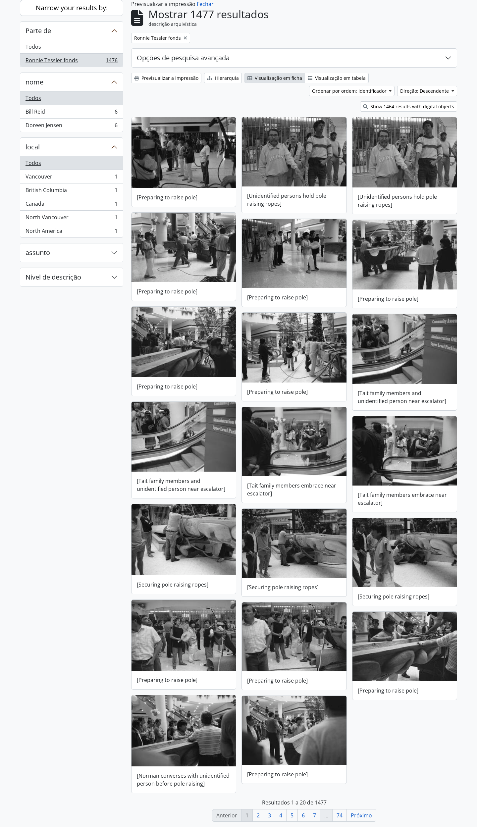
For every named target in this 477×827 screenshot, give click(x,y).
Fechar (205, 4)
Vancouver (71, 178)
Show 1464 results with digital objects (408, 106)
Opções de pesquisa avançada (183, 57)
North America (71, 232)
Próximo (361, 815)
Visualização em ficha (274, 78)
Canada (71, 205)
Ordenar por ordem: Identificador (350, 91)
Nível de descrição (53, 277)
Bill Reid (71, 113)
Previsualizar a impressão (166, 78)
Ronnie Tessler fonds (71, 61)
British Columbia (71, 191)
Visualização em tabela (337, 78)
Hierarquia (223, 78)
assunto (38, 252)
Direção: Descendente (425, 91)
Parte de (38, 30)
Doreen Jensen (71, 126)
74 (340, 815)
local (33, 146)
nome (34, 82)
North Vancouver (71, 218)
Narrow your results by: (72, 7)
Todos (33, 46)
